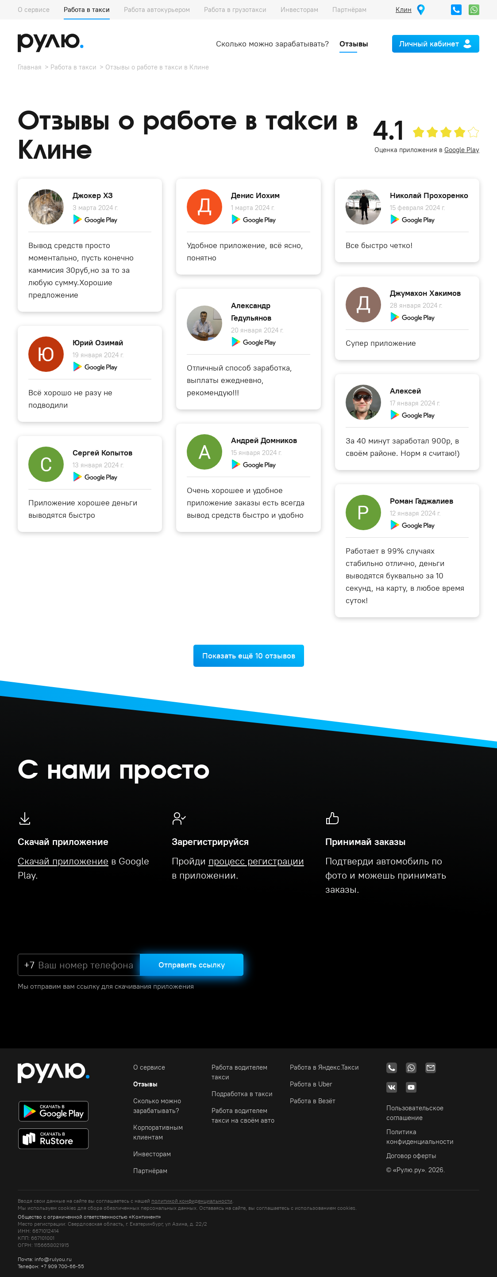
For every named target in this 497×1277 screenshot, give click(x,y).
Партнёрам (349, 9)
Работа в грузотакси (235, 9)
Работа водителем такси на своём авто (243, 1115)
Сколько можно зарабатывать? (272, 43)
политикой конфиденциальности (191, 1200)
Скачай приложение (63, 861)
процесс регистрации (256, 861)
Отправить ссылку (191, 965)
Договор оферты (411, 1155)
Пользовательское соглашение (414, 1113)
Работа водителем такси (239, 1072)
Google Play (461, 149)
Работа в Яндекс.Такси (324, 1067)
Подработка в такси (242, 1094)
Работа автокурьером (157, 9)
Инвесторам (299, 9)
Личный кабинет (429, 43)
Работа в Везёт (312, 1101)
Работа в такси (87, 9)
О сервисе (34, 9)
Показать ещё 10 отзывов (248, 655)
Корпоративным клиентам (158, 1132)
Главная (30, 67)
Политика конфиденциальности (420, 1137)
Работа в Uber (311, 1084)
